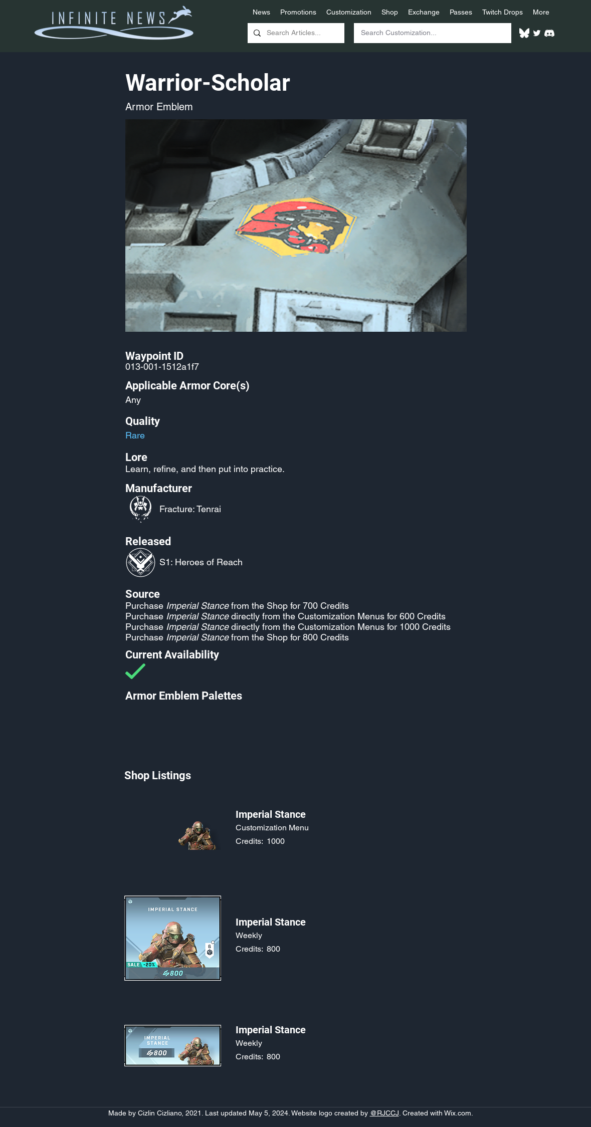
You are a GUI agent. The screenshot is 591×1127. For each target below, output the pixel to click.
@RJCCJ (384, 1113)
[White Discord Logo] (549, 33)
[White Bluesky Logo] (524, 33)
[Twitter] (537, 33)
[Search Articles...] (295, 33)
